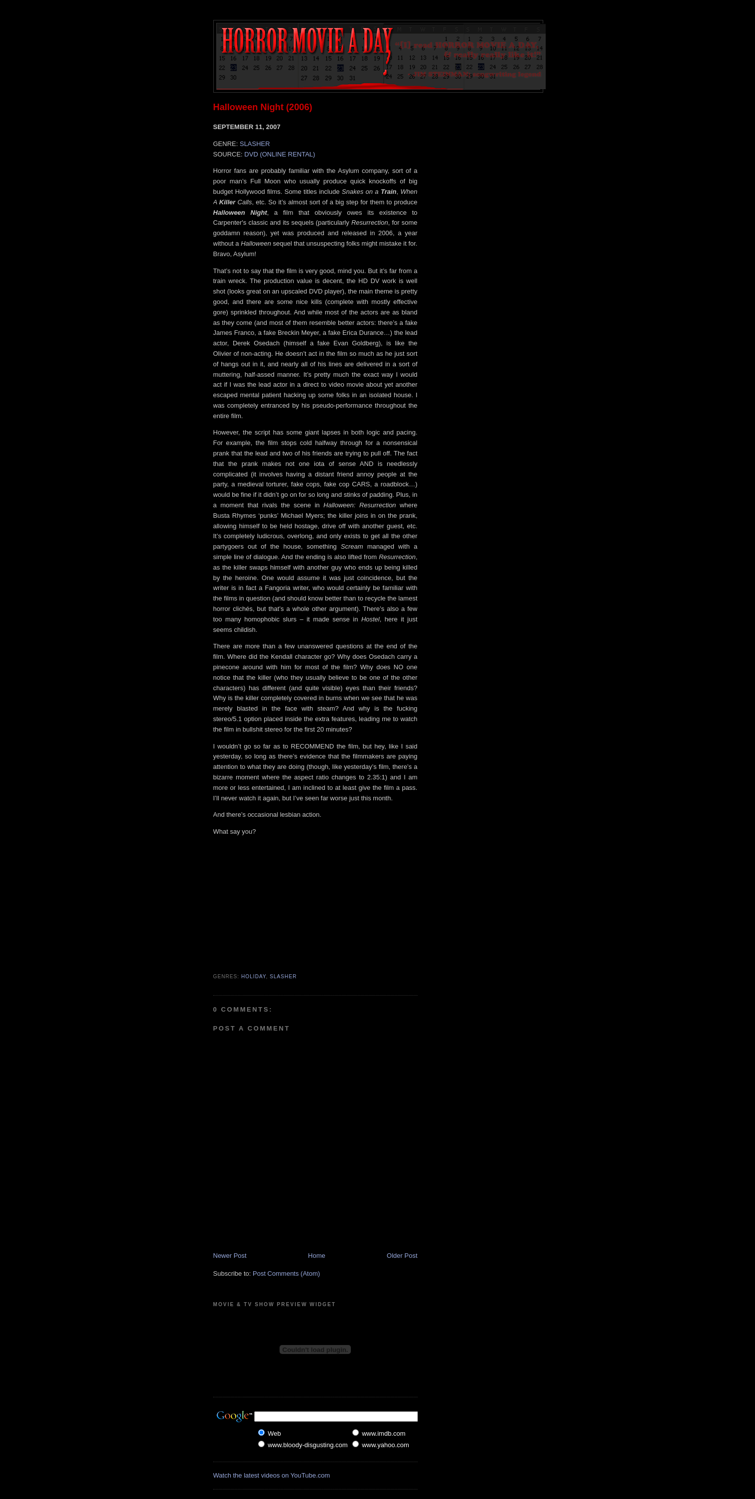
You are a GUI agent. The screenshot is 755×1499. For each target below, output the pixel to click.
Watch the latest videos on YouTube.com (271, 1475)
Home (316, 1255)
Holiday (253, 976)
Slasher (283, 976)
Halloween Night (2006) (262, 107)
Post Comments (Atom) (286, 1273)
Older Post (402, 1255)
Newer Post (230, 1255)
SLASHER (255, 144)
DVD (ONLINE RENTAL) (279, 154)
